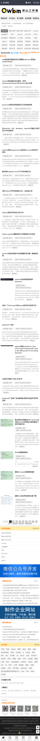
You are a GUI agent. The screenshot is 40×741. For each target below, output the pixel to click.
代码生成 (28, 38)
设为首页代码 (7, 627)
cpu (7, 655)
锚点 (34, 649)
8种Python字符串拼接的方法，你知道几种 (17, 191)
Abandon (24, 668)
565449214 (17, 730)
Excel (22, 655)
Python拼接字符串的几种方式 (13, 212)
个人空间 (20, 38)
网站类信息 (35, 48)
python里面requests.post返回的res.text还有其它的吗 (20, 603)
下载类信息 (12, 38)
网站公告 (12, 48)
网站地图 (36, 3)
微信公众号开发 (27, 31)
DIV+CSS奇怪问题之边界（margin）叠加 (16, 637)
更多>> (36, 581)
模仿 (27, 665)
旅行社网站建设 (28, 23)
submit (3, 658)
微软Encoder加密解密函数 (24, 472)
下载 (2, 649)
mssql (28, 652)
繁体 (36, 658)
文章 (27, 655)
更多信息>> (36, 528)
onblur (30, 662)
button (13, 649)
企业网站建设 (16, 23)
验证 (24, 649)
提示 (7, 662)
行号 (24, 658)
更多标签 (36, 644)
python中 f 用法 (8, 325)
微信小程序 (20, 683)
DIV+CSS (28, 34)
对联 (30, 668)
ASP (12, 34)
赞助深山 (4, 693)
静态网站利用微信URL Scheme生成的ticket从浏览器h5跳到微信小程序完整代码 (27, 422)
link (27, 671)
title (2, 655)
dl (6, 665)
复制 (29, 649)
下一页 (21, 524)
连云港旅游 (15, 662)
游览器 (21, 665)
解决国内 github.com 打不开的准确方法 (16, 171)
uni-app (35, 31)
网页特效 (35, 45)
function (33, 655)
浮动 (9, 658)
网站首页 (4, 18)
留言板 (10, 26)
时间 (7, 649)
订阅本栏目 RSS (35, 52)
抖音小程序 (4, 683)
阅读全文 (24, 75)
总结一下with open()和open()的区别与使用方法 (19, 305)
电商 (35, 38)
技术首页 (4, 31)
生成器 (30, 658)
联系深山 (36, 18)
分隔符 (3, 668)
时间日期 (12, 45)
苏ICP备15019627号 (12, 733)
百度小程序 (12, 683)
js (23, 652)
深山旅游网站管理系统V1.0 (10, 671)
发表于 (17, 65)
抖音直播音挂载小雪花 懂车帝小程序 (15, 590)
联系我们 (26, 690)
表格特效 (20, 41)
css (2, 665)
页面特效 (12, 41)
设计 (10, 665)
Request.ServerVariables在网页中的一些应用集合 (19, 634)
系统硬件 (4, 48)
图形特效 (35, 41)
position (23, 662)
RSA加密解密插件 (21, 452)
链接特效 (28, 45)
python (4, 41)
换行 (33, 652)
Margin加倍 (5, 652)
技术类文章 (27, 48)
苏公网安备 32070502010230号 (28, 733)
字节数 (12, 655)
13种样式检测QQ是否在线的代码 (14, 629)
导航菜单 (28, 41)
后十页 (15, 524)
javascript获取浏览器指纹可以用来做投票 (17, 105)
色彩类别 (20, 45)
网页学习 (20, 48)
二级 (15, 665)
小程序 (4, 26)
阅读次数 (5, 65)
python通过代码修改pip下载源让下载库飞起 (17, 601)
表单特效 (4, 45)
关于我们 (16, 668)
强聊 (14, 658)
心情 (2, 662)
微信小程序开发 (20, 31)
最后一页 (28, 524)
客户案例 (20, 18)
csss (22, 671)
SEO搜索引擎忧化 (4, 38)
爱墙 (19, 649)
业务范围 (28, 18)
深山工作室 (14, 53)
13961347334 (8, 703)
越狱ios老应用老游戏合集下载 (25, 496)
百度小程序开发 (12, 31)
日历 (9, 668)
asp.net (20, 34)
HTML (35, 34)
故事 (35, 662)
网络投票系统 (6, 23)
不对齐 (3, 674)
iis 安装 (18, 652)
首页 (29, 3)
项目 (19, 658)
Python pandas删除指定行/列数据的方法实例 (18, 234)
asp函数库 (4, 34)
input (32, 671)
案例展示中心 (19, 690)
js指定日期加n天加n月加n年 (12, 379)
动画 (32, 665)
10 (9, 524)
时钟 (12, 652)
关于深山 (12, 18)
